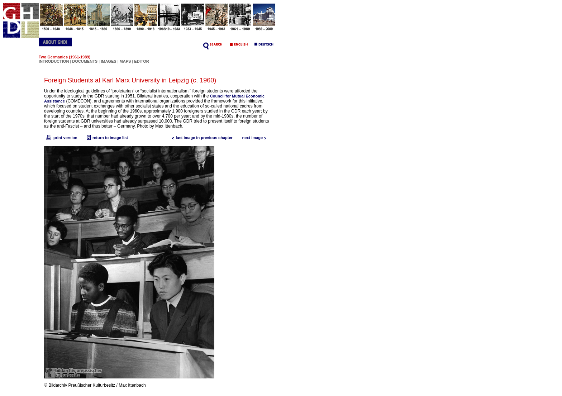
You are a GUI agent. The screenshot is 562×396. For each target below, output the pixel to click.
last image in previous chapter (201, 137)
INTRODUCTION (54, 61)
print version (61, 137)
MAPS (125, 61)
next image (256, 137)
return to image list (106, 137)
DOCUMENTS (84, 61)
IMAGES (108, 61)
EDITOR (141, 61)
